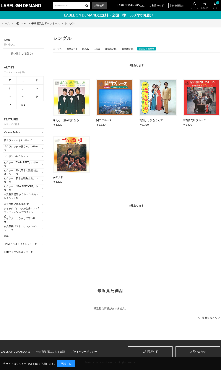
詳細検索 (99, 5)
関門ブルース (104, 120)
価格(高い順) (128, 48)
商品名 (85, 48)
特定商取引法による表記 (50, 351)
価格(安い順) (111, 48)
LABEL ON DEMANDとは (131, 5)
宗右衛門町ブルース (194, 120)
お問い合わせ (198, 351)
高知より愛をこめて (151, 120)
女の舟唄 (58, 177)
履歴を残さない (211, 317)
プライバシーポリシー (84, 351)
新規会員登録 (177, 5)
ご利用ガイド (156, 5)
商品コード (72, 48)
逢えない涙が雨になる (66, 120)
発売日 (96, 48)
